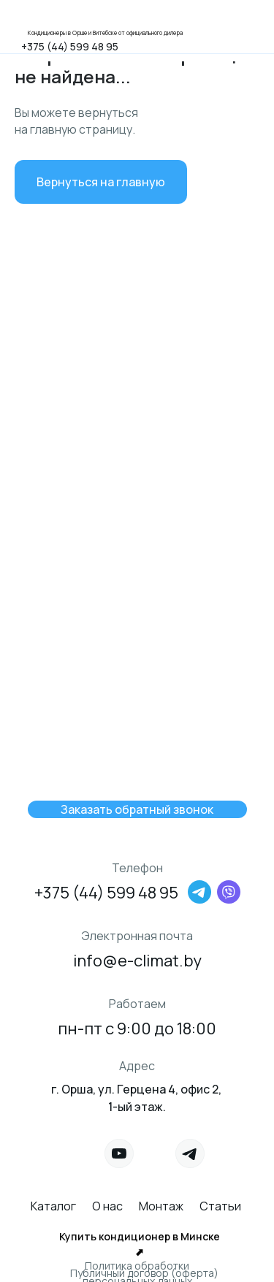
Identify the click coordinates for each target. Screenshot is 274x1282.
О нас (107, 1206)
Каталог (53, 1206)
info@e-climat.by (137, 961)
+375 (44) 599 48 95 (69, 46)
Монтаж (161, 1206)
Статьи (220, 1206)
